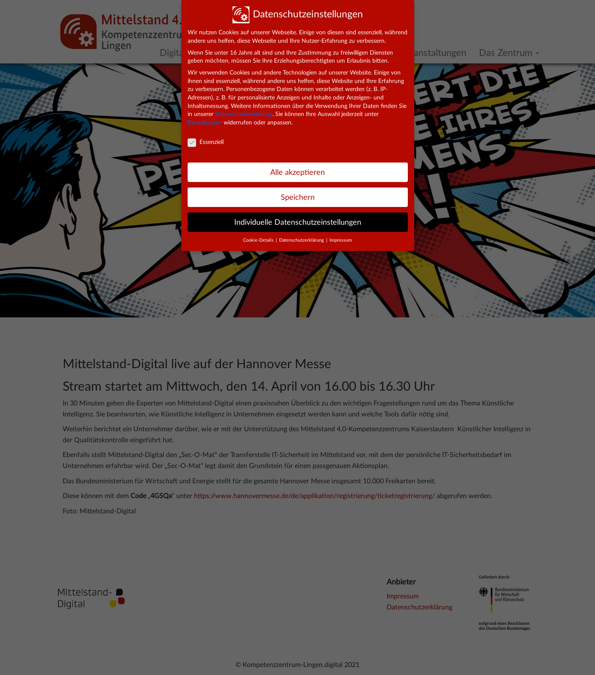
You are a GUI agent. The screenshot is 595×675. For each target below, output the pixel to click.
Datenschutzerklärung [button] (302, 235)
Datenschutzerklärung (243, 109)
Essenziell (206, 137)
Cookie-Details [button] (259, 235)
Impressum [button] (340, 235)
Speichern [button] (298, 192)
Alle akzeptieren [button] (297, 167)
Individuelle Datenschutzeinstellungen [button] (297, 216)
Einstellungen (205, 118)
